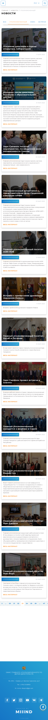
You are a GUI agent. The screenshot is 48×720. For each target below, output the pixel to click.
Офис (32, 22)
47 (44, 603)
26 (36, 603)
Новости (14, 10)
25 (31, 603)
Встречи (42, 22)
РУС (35, 3)
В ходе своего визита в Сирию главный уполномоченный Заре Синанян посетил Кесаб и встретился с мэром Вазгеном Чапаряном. (23, 350)
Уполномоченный (18, 22)
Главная (4, 10)
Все (4, 22)
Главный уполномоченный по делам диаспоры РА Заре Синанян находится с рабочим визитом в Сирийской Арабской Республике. (24, 440)
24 (27, 603)
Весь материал (10, 70)
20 (10, 603)
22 (18, 603)
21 (14, 603)
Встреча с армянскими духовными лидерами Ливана (20, 307)
